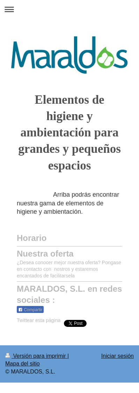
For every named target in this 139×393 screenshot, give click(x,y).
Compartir (30, 309)
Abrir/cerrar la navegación (69, 9)
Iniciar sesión (117, 356)
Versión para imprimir (36, 356)
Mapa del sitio (22, 364)
